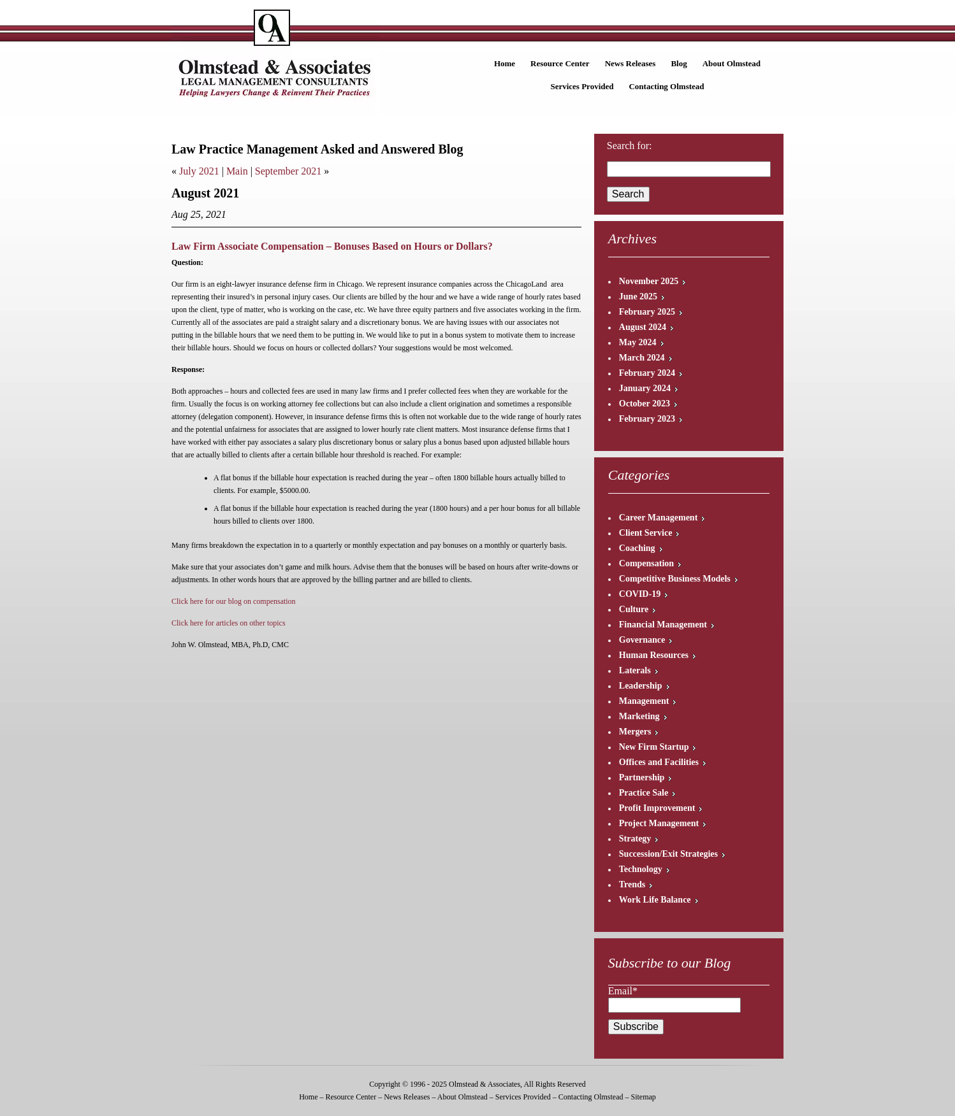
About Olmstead (732, 63)
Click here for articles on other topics (228, 623)
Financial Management (663, 624)
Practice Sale (643, 793)
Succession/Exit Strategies (668, 854)
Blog (679, 63)
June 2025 (638, 296)
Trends (632, 884)
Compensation (646, 563)
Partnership (642, 777)
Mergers (635, 731)
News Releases (630, 63)
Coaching (637, 548)
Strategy (635, 838)
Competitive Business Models (675, 578)
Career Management (658, 517)
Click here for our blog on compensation (234, 601)
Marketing (639, 716)
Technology (640, 869)
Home (504, 63)
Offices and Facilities (659, 762)
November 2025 (648, 281)
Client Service (646, 533)
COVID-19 (639, 594)
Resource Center (560, 63)
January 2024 (645, 388)
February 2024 (647, 373)
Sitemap (643, 1096)
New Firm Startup (654, 747)
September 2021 (288, 171)
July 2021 (199, 171)
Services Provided (581, 86)
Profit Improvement (657, 808)
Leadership (640, 685)
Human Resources (654, 655)
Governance (642, 640)
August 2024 (642, 327)
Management (644, 701)
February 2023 (647, 419)
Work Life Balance (655, 900)
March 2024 (642, 357)
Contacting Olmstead (666, 86)
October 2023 (644, 403)
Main (237, 171)
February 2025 (647, 312)
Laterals (635, 670)
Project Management (659, 823)
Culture (633, 609)
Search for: (629, 145)
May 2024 (638, 342)
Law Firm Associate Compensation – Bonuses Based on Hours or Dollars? (332, 246)
